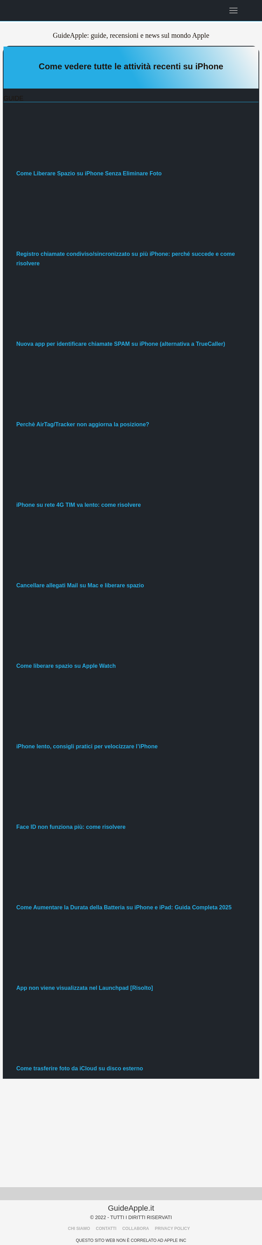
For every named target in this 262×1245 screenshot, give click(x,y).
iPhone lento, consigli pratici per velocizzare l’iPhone (87, 746)
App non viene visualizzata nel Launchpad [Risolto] (84, 988)
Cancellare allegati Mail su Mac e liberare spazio (80, 585)
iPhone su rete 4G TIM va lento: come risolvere (78, 505)
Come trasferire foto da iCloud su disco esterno (79, 1068)
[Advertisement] (131, 1135)
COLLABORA (135, 1228)
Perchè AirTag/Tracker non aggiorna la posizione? (82, 424)
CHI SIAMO (79, 1228)
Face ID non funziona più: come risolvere (70, 827)
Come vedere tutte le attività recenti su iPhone (131, 66)
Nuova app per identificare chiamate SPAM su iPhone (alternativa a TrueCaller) (120, 344)
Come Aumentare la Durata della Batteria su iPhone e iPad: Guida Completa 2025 (124, 907)
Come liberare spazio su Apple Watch (66, 666)
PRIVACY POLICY (172, 1228)
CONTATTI (106, 1228)
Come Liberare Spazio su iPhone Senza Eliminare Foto (88, 173)
